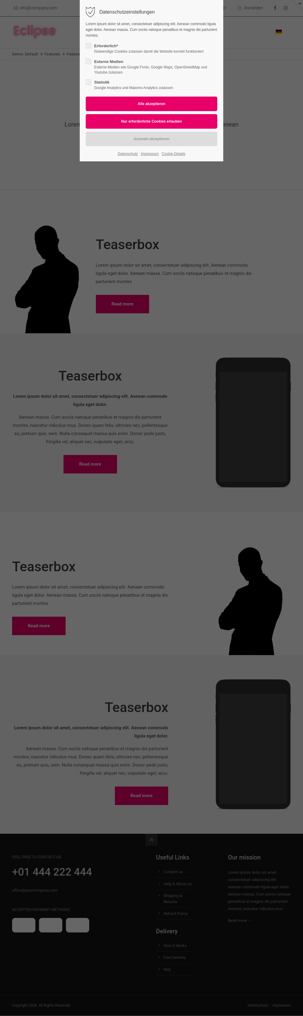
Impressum (150, 154)
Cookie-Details (173, 154)
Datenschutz (128, 154)
